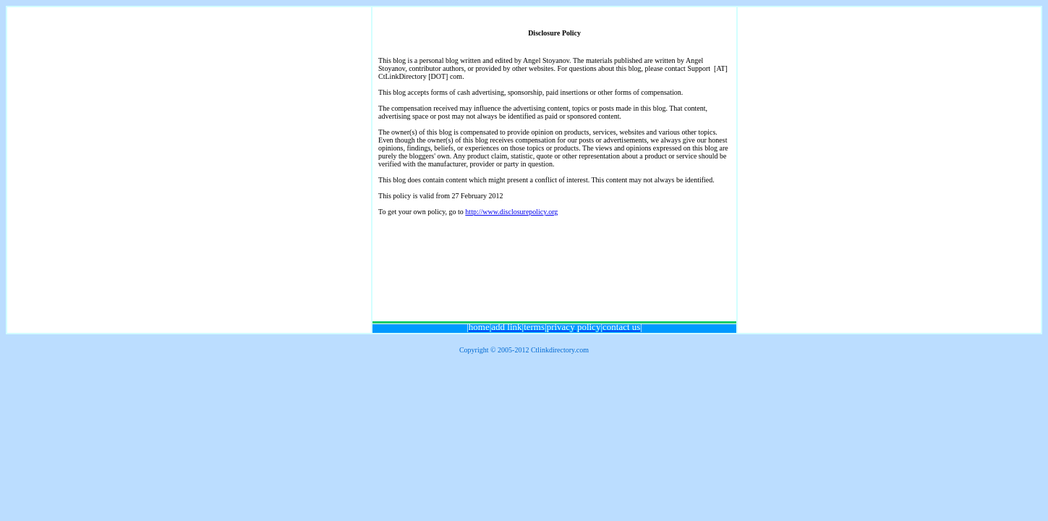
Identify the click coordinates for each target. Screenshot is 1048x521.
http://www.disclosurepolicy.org (511, 212)
